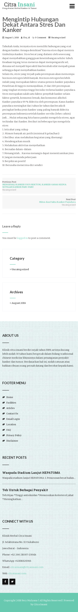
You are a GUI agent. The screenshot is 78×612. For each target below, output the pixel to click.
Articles (10, 408)
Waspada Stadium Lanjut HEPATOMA (31, 473)
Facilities (11, 402)
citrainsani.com (17, 573)
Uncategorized (58, 37)
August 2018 (19, 303)
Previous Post (39, 184)
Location (11, 424)
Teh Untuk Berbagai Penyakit (25, 490)
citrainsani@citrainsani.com (26, 567)
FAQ (8, 430)
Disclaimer (12, 440)
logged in (22, 238)
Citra (19, 4)
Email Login (13, 419)
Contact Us (12, 413)
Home (9, 397)
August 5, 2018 (12, 37)
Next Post (39, 200)
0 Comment (40, 37)
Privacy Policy (14, 435)
